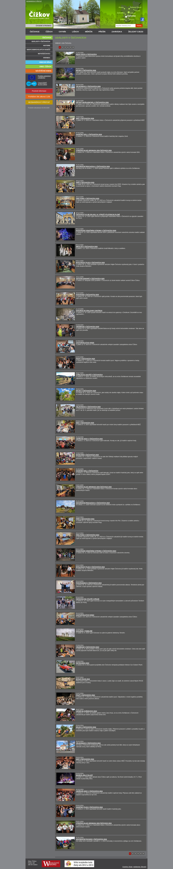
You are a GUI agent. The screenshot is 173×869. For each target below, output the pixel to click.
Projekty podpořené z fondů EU (44, 77)
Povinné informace (39, 91)
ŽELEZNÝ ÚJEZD (135, 32)
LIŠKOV (75, 32)
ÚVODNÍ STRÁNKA (43, 26)
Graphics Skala (127, 867)
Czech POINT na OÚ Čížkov (42, 83)
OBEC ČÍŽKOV (45, 67)
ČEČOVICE (34, 32)
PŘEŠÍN (102, 32)
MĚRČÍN (88, 32)
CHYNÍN (62, 32)
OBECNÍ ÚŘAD (45, 62)
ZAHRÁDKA (117, 32)
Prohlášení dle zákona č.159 (39, 97)
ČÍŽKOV (49, 32)
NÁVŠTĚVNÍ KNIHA (43, 71)
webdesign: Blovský (139, 867)
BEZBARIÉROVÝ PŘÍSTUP (34, 1)
